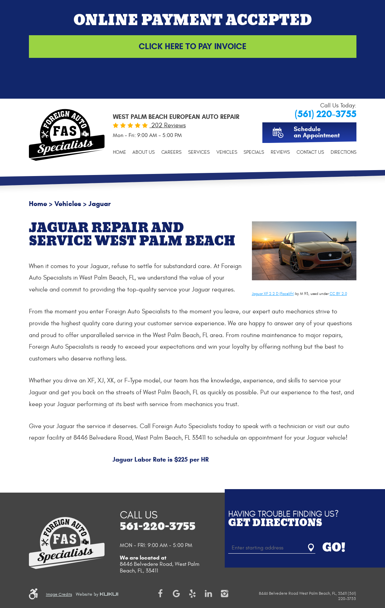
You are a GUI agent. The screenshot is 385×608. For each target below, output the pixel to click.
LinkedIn (208, 593)
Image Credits (59, 594)
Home (119, 152)
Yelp (192, 593)
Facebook (160, 593)
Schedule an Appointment (317, 132)
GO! (334, 547)
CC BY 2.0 (338, 293)
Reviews (280, 152)
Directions (343, 152)
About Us (143, 152)
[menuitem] (119, 152)
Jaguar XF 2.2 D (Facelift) (273, 293)
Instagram (224, 593)
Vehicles (226, 152)
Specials (254, 152)
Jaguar (99, 203)
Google (176, 593)
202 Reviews (167, 125)
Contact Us (310, 152)
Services (199, 152)
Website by (97, 594)
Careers (171, 152)
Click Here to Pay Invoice (192, 46)
